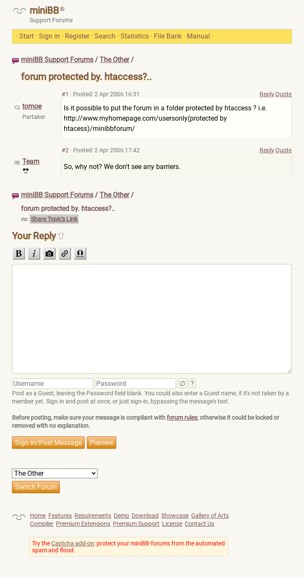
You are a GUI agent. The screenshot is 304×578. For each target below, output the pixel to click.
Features (60, 515)
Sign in (49, 36)
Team (30, 161)
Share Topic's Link (54, 219)
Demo (121, 515)
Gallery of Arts (210, 515)
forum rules (182, 417)
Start (26, 36)
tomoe (31, 106)
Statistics (135, 36)
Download (145, 515)
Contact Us (199, 523)
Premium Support (136, 523)
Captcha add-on (72, 543)
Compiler (41, 523)
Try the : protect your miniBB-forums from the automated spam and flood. (128, 547)
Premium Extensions (83, 523)
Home (38, 515)
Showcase (175, 515)
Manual (198, 36)
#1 (65, 94)
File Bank (168, 36)
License (172, 523)
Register (77, 36)
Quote (283, 94)
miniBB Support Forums (57, 60)
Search (104, 36)
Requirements (92, 515)
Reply (267, 94)
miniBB (44, 10)
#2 (65, 150)
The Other (114, 60)
